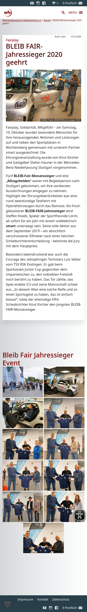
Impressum (25, 599)
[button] (73, 12)
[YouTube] (32, 3)
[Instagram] (38, 3)
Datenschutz (60, 599)
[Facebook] (45, 3)
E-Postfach (70, 3)
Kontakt (42, 599)
